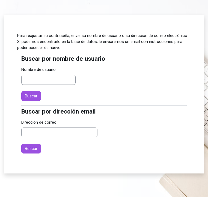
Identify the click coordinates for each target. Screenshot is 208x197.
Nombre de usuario (38, 69)
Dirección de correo (39, 122)
